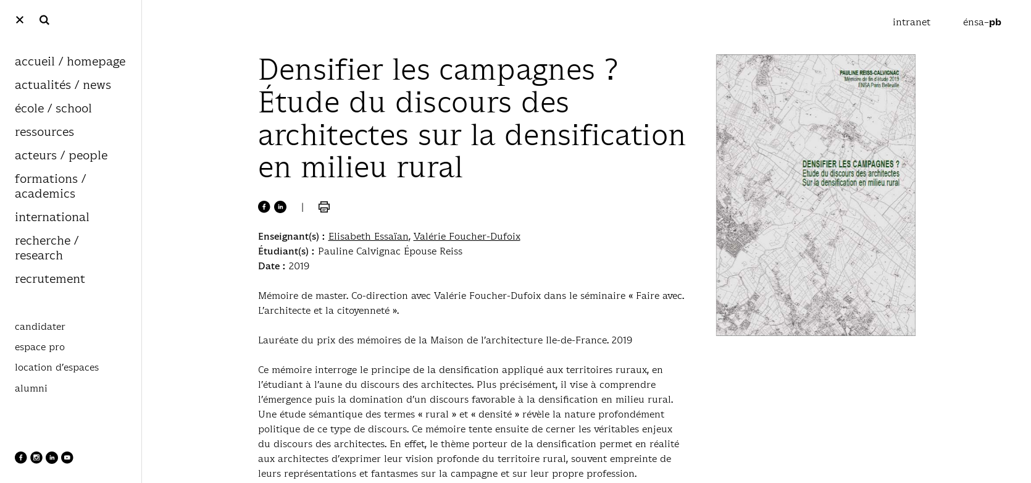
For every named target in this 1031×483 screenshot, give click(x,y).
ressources (44, 132)
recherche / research (46, 248)
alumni (31, 388)
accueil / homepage (70, 62)
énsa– (982, 21)
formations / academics (50, 187)
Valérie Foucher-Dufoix (467, 236)
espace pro (40, 347)
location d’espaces (57, 367)
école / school (53, 109)
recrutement (50, 279)
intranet (913, 21)
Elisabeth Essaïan (368, 236)
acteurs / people (61, 156)
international (52, 217)
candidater (40, 327)
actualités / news (63, 85)
